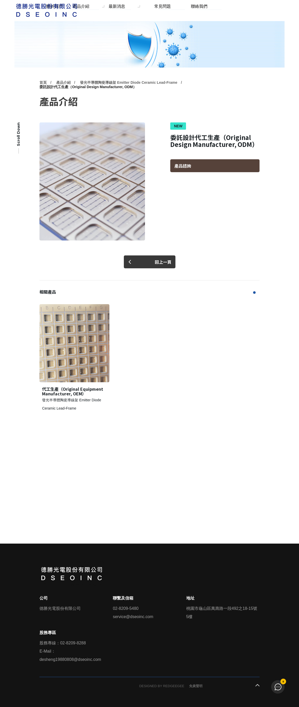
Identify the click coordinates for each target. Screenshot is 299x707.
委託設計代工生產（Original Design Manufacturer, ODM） (87, 99)
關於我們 (98, 10)
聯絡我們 (206, 10)
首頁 (43, 94)
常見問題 (184, 10)
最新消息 (152, 10)
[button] (254, 292)
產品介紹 (120, 10)
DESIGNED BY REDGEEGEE (161, 686)
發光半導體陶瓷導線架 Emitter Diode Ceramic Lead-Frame (128, 94)
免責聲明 (196, 686)
